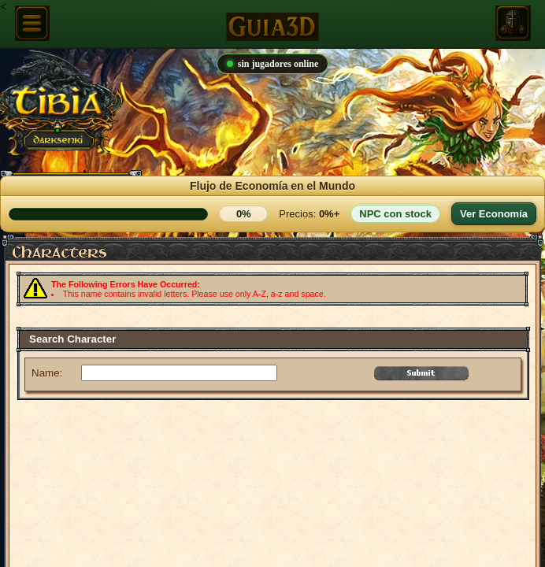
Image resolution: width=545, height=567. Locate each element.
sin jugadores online (272, 63)
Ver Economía (494, 214)
